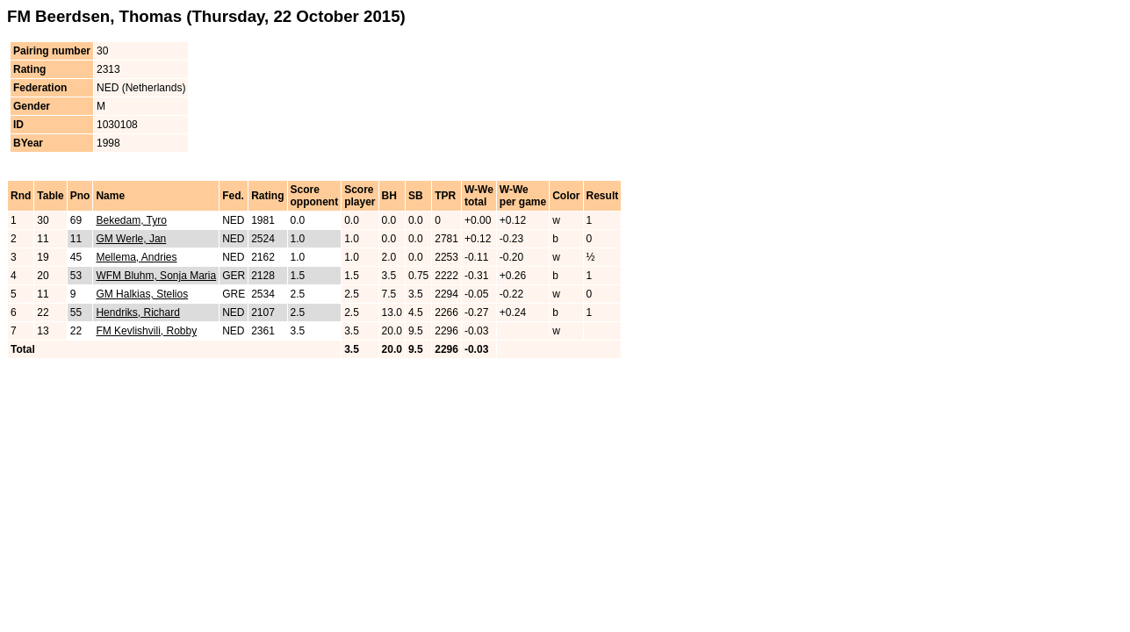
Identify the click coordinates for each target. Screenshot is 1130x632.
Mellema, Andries (136, 257)
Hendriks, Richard (137, 312)
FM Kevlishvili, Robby (146, 331)
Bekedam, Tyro (131, 220)
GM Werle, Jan (131, 239)
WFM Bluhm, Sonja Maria (156, 275)
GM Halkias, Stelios (142, 294)
